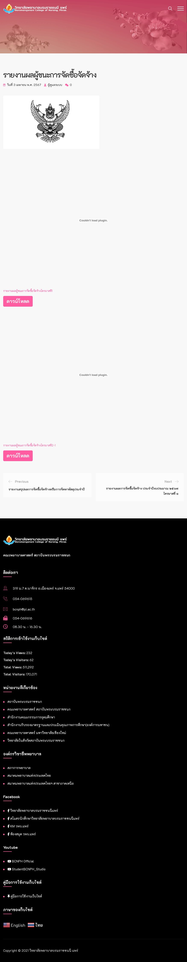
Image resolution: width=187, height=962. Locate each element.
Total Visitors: (14, 674)
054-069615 (22, 599)
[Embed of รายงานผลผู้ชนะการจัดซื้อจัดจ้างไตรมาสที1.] (93, 220)
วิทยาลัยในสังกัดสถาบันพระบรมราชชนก (36, 740)
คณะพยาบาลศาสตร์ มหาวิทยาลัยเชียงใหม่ (36, 733)
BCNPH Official (20, 861)
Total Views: (13, 667)
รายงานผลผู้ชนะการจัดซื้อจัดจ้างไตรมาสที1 (28, 291)
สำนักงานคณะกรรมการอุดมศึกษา (31, 717)
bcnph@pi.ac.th (24, 609)
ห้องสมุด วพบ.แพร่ (21, 834)
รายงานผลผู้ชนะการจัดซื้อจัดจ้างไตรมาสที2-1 (29, 445)
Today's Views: (14, 653)
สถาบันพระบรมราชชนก (24, 701)
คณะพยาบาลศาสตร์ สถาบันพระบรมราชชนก (39, 709)
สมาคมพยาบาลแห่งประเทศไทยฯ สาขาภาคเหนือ (40, 783)
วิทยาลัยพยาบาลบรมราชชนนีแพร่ (32, 810)
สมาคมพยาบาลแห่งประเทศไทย (29, 775)
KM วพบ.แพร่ (18, 826)
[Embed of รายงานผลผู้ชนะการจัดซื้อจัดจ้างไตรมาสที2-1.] (93, 375)
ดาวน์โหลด (18, 301)
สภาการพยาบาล (19, 768)
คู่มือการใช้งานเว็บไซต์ (24, 896)
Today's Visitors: (16, 660)
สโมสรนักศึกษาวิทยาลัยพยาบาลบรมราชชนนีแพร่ (43, 818)
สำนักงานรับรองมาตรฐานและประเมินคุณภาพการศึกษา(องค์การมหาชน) (58, 725)
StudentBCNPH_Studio (26, 869)
